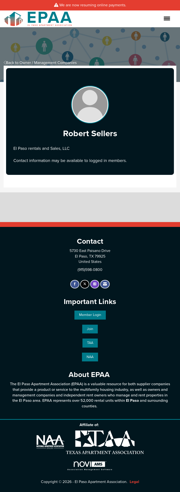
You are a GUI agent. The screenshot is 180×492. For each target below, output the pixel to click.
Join (90, 329)
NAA (90, 357)
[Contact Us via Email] (105, 284)
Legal (134, 481)
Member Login (90, 315)
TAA (90, 343)
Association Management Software (90, 465)
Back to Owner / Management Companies (40, 62)
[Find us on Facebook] (74, 284)
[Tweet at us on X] (84, 284)
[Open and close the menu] (123, 19)
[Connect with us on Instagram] (94, 284)
